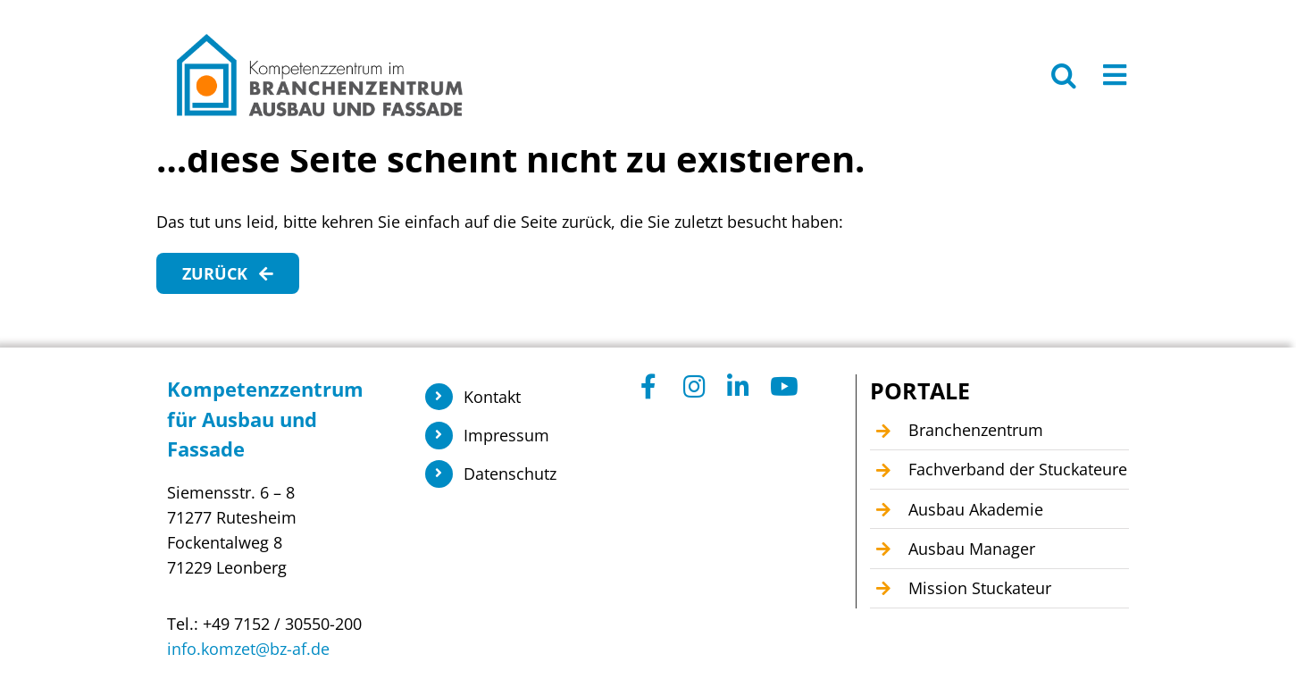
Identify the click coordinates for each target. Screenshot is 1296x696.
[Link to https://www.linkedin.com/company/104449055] (739, 386)
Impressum (506, 435)
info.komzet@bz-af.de (248, 648)
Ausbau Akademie (975, 509)
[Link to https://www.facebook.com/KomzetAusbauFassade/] (652, 386)
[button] (1063, 75)
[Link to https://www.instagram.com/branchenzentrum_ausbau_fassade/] (695, 386)
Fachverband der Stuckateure (1017, 469)
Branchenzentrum (975, 429)
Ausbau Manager (971, 548)
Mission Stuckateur (979, 588)
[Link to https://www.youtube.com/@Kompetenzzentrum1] (782, 386)
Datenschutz (510, 473)
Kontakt (492, 396)
